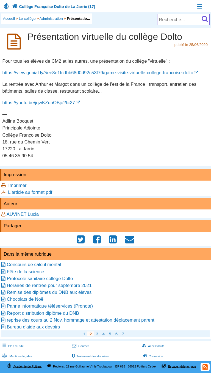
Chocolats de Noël (26, 299)
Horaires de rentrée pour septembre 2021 (49, 285)
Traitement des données (90, 356)
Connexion (152, 356)
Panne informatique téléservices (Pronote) (50, 306)
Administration (51, 18)
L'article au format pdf (30, 192)
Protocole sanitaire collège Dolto (40, 278)
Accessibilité (153, 346)
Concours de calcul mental (34, 264)
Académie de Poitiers (27, 366)
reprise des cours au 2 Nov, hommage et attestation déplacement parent (80, 320)
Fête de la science (25, 271)
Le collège (27, 18)
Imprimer (17, 185)
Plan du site (12, 346)
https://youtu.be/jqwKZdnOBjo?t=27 (38, 102)
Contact (80, 346)
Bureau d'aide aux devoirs (33, 327)
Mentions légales (16, 356)
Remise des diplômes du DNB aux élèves (49, 292)
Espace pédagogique (182, 366)
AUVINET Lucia (23, 214)
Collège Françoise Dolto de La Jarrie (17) (53, 6)
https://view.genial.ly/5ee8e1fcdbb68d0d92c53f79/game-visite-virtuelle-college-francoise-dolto (97, 72)
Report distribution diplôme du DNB (43, 313)
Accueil (9, 18)
